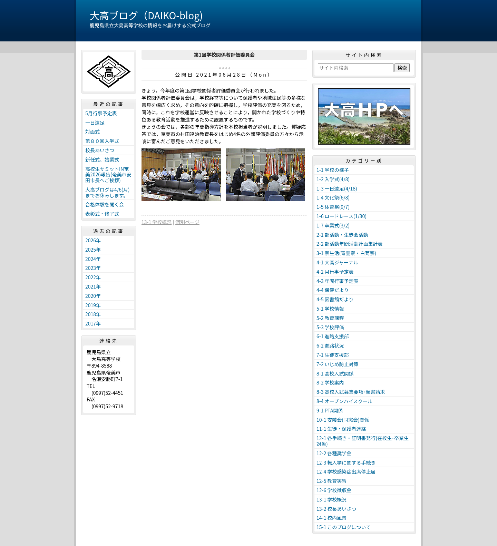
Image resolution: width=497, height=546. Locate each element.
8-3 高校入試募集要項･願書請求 (350, 391)
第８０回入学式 (102, 140)
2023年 (93, 267)
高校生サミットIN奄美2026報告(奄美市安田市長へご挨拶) (108, 174)
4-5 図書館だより (334, 299)
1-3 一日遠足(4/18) (336, 188)
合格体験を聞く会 (104, 204)
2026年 (93, 240)
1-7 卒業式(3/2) (333, 225)
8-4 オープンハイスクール (344, 401)
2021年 (93, 286)
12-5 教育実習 (331, 480)
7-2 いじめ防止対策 (337, 364)
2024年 (93, 258)
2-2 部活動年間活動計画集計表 (349, 243)
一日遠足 (95, 122)
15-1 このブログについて (343, 527)
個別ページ (187, 221)
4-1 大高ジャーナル (337, 262)
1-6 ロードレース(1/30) (341, 216)
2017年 (93, 323)
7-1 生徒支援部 (332, 354)
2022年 (93, 277)
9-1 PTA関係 (329, 410)
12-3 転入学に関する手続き (346, 462)
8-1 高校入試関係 (335, 373)
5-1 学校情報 (330, 308)
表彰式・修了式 (102, 213)
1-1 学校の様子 (332, 169)
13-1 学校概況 (157, 221)
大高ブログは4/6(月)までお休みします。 (107, 192)
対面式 (92, 131)
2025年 (93, 249)
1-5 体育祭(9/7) (333, 206)
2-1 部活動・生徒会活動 (342, 234)
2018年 (93, 314)
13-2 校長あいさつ (336, 508)
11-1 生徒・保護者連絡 (341, 428)
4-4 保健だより (332, 289)
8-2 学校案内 (330, 382)
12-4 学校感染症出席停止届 (346, 471)
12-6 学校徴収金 (333, 490)
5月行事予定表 (101, 113)
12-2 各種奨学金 (333, 453)
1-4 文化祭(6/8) (333, 197)
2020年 (93, 295)
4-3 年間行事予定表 (337, 280)
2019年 (93, 305)
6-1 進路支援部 (332, 336)
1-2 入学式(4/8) (333, 179)
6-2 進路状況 (330, 345)
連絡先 (108, 340)
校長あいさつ (99, 150)
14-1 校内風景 (331, 517)
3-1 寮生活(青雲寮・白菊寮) (346, 253)
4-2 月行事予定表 (335, 271)
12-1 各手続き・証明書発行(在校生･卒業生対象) (362, 441)
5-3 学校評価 (330, 327)
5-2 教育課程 (330, 317)
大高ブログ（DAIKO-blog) (146, 15)
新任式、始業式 (102, 159)
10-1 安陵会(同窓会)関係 (342, 419)
